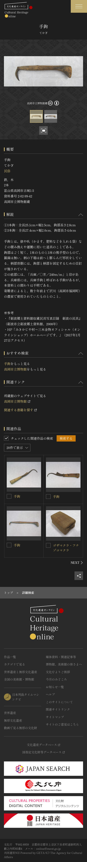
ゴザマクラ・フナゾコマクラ (66, 547)
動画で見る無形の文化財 (20, 728)
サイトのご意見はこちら (62, 724)
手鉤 (7, 363)
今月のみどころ (56, 679)
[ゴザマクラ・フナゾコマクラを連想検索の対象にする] (48, 545)
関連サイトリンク (58, 709)
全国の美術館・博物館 (19, 679)
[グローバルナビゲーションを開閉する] (79, 6)
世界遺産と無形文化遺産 (20, 672)
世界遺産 (10, 713)
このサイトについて (59, 702)
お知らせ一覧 (55, 687)
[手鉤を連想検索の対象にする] (9, 496)
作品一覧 (10, 657)
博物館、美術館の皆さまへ (64, 664)
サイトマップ (55, 717)
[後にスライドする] (77, 562)
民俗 (7, 171)
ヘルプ (50, 694)
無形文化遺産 (13, 720)
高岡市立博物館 (15, 369)
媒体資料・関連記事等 (61, 657)
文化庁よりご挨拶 (58, 672)
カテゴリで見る (14, 664)
